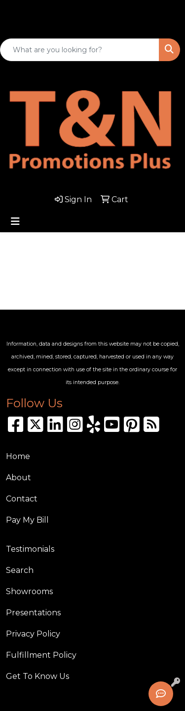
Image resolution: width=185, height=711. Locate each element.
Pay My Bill (27, 520)
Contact (21, 498)
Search (20, 570)
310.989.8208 (33, 8)
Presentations (33, 612)
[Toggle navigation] (15, 221)
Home (18, 456)
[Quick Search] (79, 49)
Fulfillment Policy (41, 655)
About (18, 477)
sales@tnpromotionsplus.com (71, 25)
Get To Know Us (37, 676)
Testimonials (30, 549)
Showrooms (29, 591)
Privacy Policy (33, 634)
